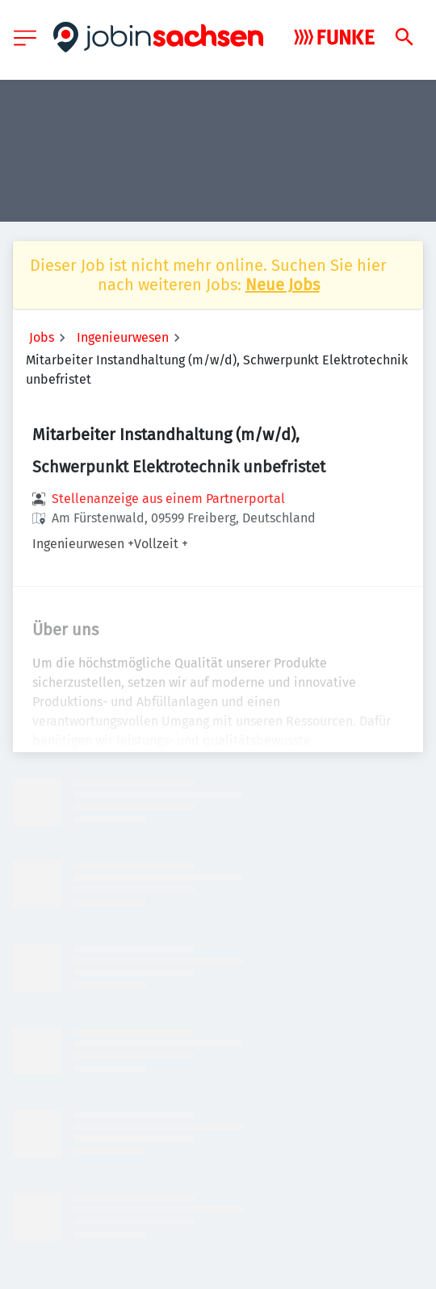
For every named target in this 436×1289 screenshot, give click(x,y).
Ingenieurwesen (123, 337)
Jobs (41, 337)
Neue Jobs (282, 284)
